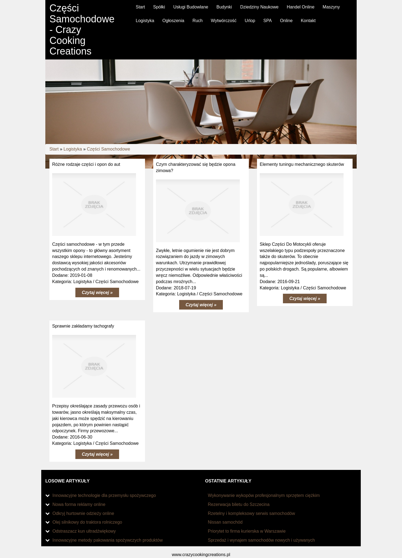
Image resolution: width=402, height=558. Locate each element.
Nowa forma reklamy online (78, 504)
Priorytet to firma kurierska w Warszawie (247, 531)
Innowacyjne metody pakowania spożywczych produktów (107, 540)
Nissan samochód (225, 522)
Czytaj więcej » (97, 292)
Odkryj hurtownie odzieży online (83, 513)
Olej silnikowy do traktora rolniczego (87, 522)
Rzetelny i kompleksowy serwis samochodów (251, 513)
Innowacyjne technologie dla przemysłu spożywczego (104, 495)
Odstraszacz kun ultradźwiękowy (84, 531)
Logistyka (73, 149)
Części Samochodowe (108, 149)
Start (54, 149)
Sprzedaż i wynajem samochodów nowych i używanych (261, 540)
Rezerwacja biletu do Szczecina (239, 504)
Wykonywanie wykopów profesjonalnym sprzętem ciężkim (264, 495)
